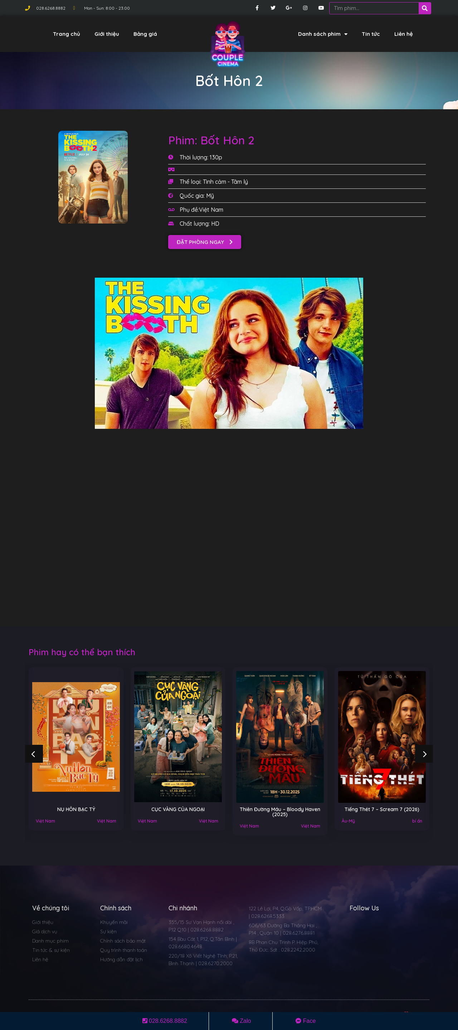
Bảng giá (145, 33)
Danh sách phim (322, 34)
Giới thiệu (106, 33)
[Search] (425, 8)
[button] (204, 242)
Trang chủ (66, 33)
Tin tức (371, 33)
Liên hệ (403, 33)
